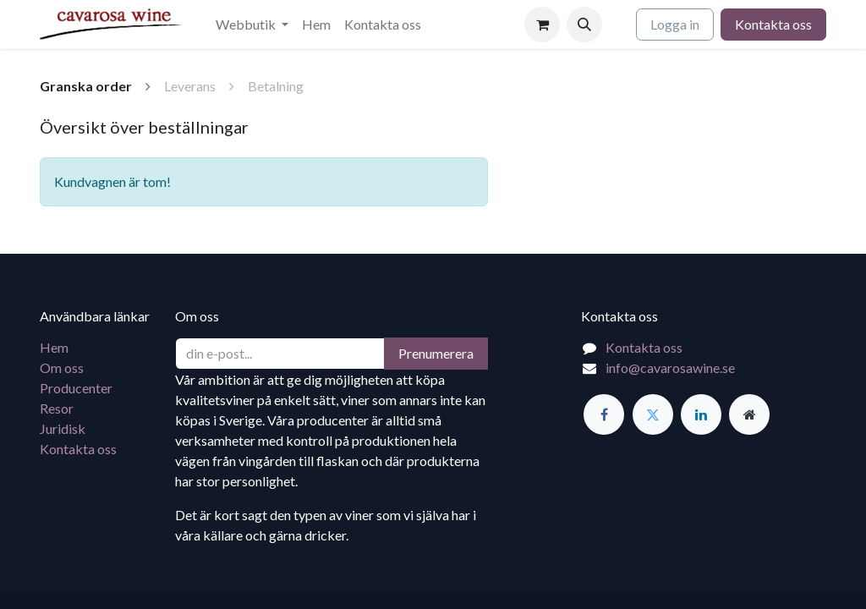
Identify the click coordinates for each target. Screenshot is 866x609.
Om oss (62, 367)
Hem (54, 347)
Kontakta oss (773, 24)
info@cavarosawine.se (670, 367)
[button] (584, 24)
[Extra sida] (749, 414)
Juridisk (62, 428)
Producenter (76, 388)
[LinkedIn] (701, 414)
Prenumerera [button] (436, 353)
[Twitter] (653, 414)
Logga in (674, 24)
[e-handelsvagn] (542, 24)
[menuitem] (252, 24)
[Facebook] (604, 414)
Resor (57, 408)
